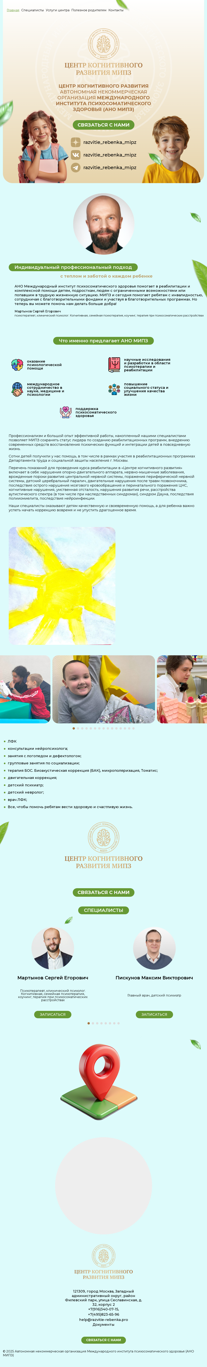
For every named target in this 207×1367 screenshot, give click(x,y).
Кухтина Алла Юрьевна (52, 978)
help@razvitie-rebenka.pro (103, 1320)
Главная (13, 10)
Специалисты (32, 10)
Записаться (53, 1014)
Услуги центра (57, 10)
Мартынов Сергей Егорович (154, 978)
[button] (74, 728)
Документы (103, 1324)
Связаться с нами (104, 125)
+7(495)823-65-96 (103, 1314)
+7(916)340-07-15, (103, 1309)
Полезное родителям (89, 10)
